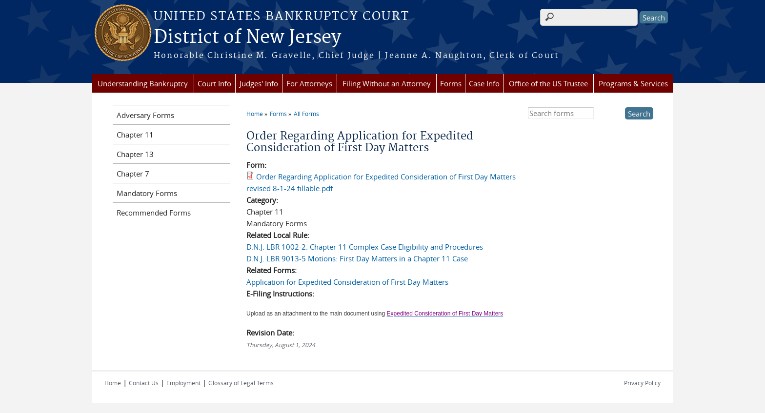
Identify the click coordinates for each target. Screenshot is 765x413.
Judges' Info (259, 83)
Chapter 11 (135, 134)
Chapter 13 (135, 154)
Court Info (214, 83)
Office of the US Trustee (548, 83)
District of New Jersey (247, 37)
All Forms (306, 114)
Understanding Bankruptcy (143, 83)
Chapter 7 (133, 173)
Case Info (484, 83)
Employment (183, 383)
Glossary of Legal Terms (241, 383)
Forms (451, 83)
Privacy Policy (642, 383)
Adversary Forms (145, 115)
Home (254, 114)
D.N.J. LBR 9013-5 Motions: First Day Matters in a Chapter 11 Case (357, 258)
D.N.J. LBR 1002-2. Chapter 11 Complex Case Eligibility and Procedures (364, 247)
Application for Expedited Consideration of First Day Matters (347, 282)
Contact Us (144, 383)
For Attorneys (309, 83)
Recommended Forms (154, 212)
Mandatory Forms (147, 193)
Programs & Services (633, 83)
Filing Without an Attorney (386, 83)
